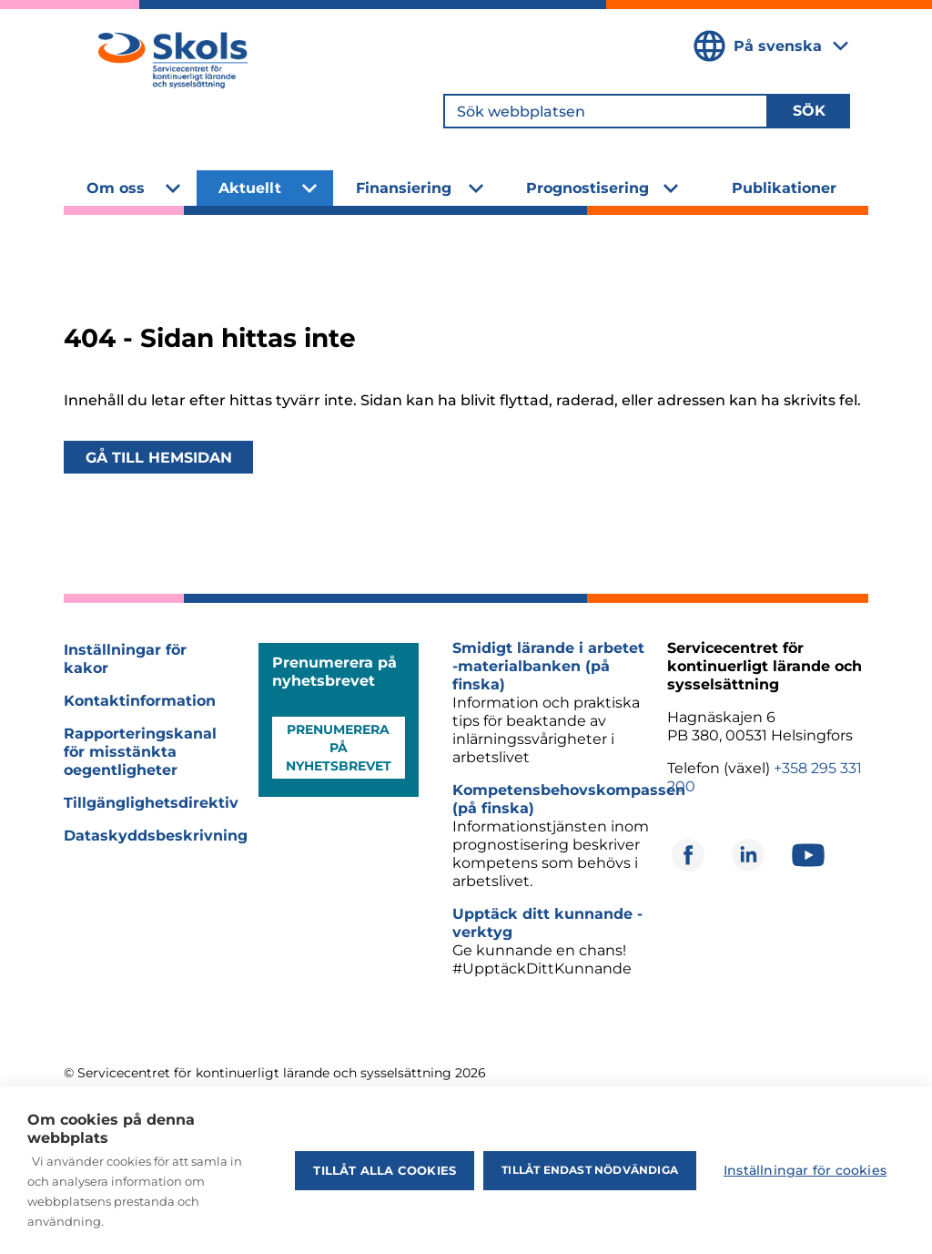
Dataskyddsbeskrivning (156, 835)
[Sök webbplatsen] (605, 111)
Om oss (115, 188)
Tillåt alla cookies (384, 1170)
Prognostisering (587, 188)
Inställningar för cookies (805, 1170)
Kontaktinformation (140, 700)
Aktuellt (249, 188)
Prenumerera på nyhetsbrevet (338, 747)
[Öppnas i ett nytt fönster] (688, 855)
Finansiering (403, 188)
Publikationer (784, 188)
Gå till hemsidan (159, 456)
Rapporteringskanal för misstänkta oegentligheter (140, 752)
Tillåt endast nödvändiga (589, 1170)
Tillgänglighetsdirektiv (151, 802)
